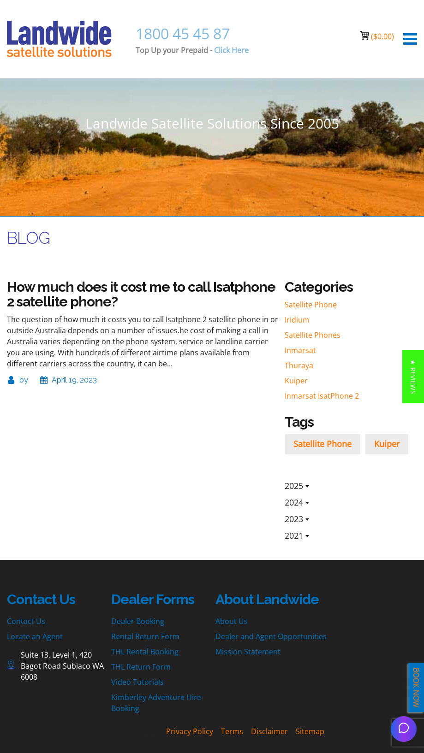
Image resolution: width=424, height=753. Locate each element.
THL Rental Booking (145, 652)
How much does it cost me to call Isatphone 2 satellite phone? (141, 294)
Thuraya (299, 365)
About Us (231, 621)
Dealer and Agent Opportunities (271, 636)
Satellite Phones (312, 335)
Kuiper (296, 381)
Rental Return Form (145, 636)
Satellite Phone (311, 305)
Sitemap (310, 731)
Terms (232, 731)
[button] (413, 376)
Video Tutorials (137, 682)
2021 (294, 535)
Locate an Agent (35, 636)
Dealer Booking (137, 621)
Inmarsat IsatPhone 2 (322, 396)
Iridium (297, 320)
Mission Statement (248, 652)
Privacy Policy (189, 731)
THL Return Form (141, 667)
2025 (294, 485)
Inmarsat (300, 350)
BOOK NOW (416, 688)
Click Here (231, 50)
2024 (294, 502)
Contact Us (26, 621)
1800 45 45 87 (183, 33)
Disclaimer (269, 731)
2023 (294, 518)
